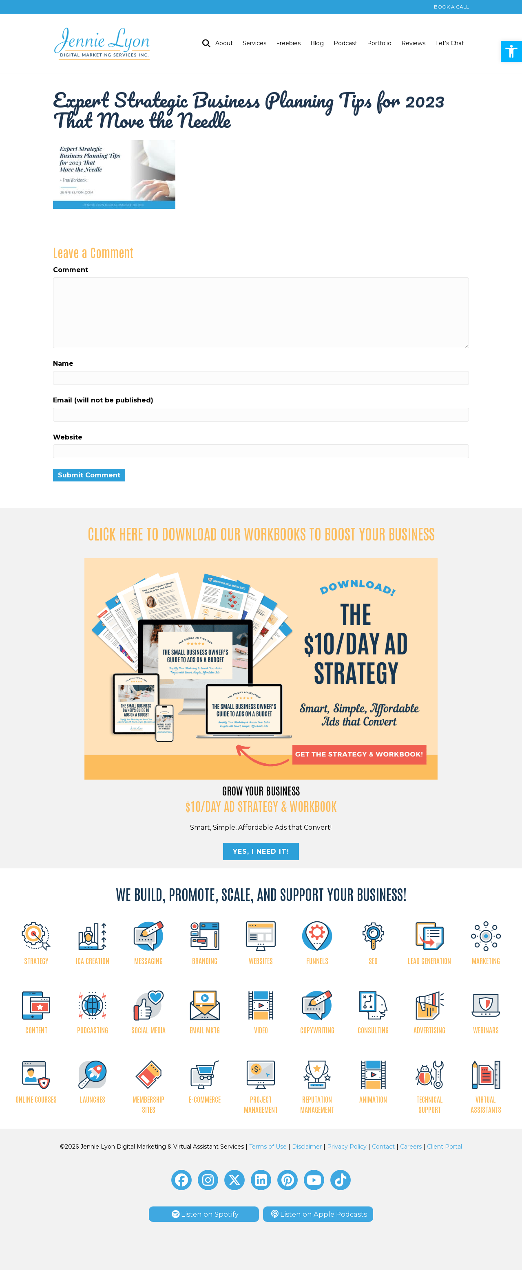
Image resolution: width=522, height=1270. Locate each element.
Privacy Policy (347, 1146)
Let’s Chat (449, 43)
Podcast (345, 43)
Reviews (413, 43)
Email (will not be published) (103, 400)
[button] (181, 1180)
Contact (383, 1146)
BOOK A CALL (451, 7)
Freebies (288, 43)
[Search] (203, 43)
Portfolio (379, 43)
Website (67, 437)
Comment (70, 270)
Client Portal (444, 1146)
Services (254, 43)
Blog (317, 43)
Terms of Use (268, 1146)
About (224, 43)
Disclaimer (307, 1146)
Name (63, 363)
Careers (411, 1146)
